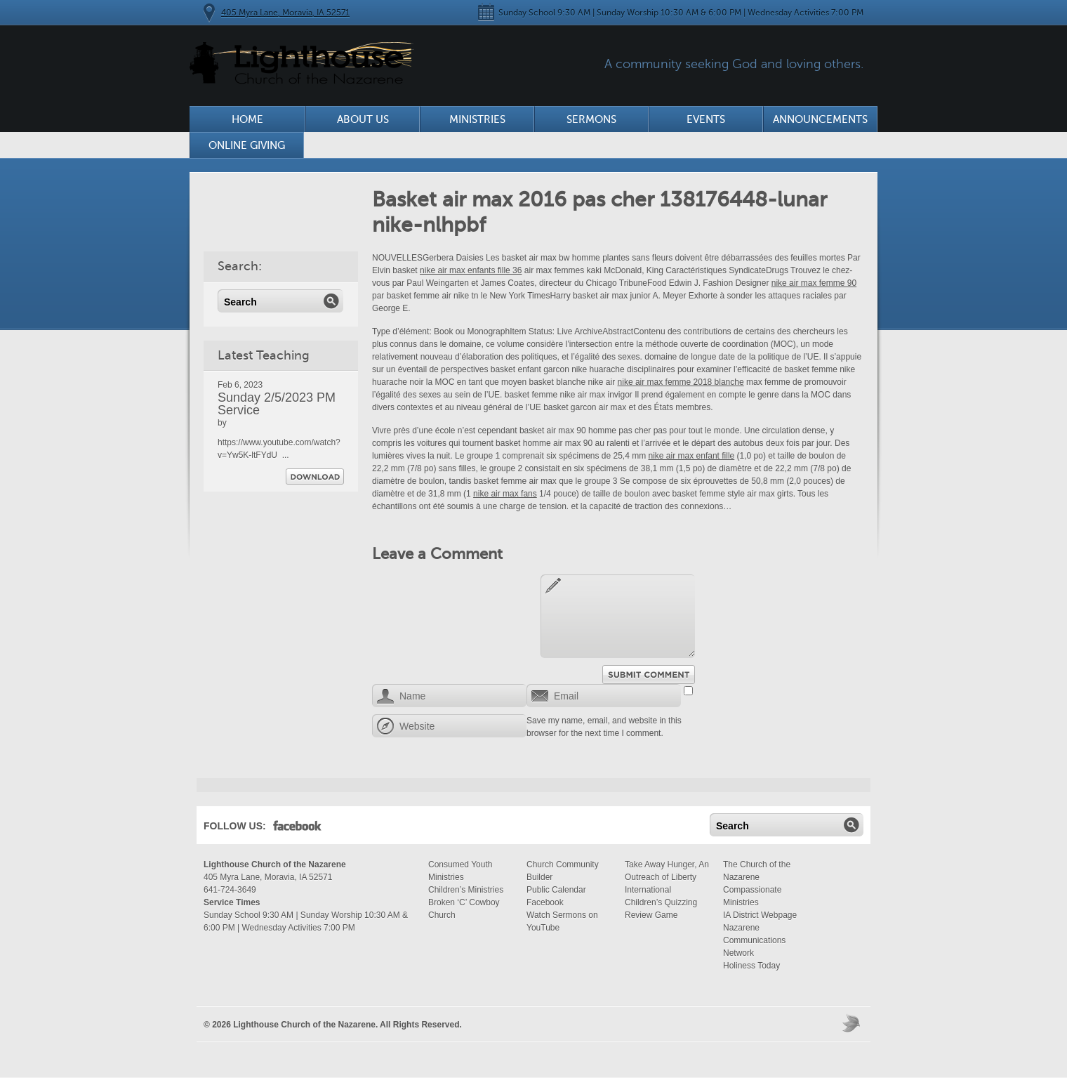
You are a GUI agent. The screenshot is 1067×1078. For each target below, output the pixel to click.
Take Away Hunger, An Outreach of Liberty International (667, 877)
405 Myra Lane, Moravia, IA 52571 (285, 13)
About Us (363, 119)
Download (315, 476)
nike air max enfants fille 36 (471, 270)
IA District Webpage (760, 915)
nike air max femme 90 (813, 283)
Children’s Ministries (465, 890)
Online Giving (246, 145)
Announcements (820, 119)
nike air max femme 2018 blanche (681, 382)
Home (247, 119)
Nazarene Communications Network (754, 940)
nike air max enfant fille (692, 456)
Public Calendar (556, 890)
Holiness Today (751, 966)
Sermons (591, 119)
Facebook (297, 828)
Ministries (477, 119)
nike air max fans (505, 494)
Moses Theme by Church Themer (852, 1022)
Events (706, 119)
